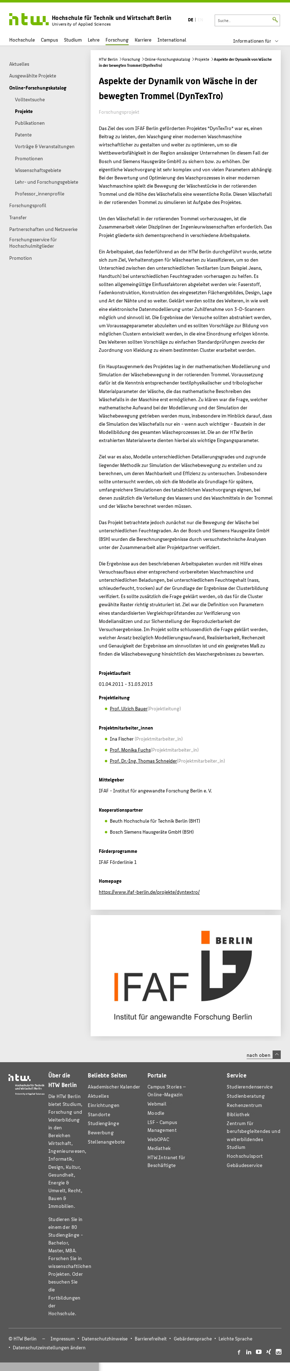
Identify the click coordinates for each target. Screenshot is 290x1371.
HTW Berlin (108, 59)
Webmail (156, 1103)
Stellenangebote (106, 1141)
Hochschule (22, 39)
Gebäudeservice (244, 1165)
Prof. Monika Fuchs (130, 749)
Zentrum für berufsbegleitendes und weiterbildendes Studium (253, 1134)
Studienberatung (245, 1096)
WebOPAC (158, 1139)
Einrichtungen (103, 1105)
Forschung (117, 39)
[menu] (260, 40)
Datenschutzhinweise (105, 1338)
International (171, 39)
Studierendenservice (250, 1086)
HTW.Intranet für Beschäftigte (166, 1161)
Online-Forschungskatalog (167, 59)
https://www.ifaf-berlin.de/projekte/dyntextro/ (149, 892)
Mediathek (159, 1148)
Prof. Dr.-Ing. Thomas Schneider (143, 760)
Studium (73, 39)
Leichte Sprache (235, 1338)
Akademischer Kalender (114, 1086)
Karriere (143, 39)
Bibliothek (238, 1114)
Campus (49, 39)
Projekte (202, 59)
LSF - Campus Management (162, 1126)
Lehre (94, 39)
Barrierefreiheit (151, 1338)
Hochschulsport (245, 1156)
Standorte (99, 1114)
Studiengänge (103, 1123)
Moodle (156, 1113)
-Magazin (167, 1090)
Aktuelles (98, 1096)
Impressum (62, 1338)
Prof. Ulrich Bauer (128, 708)
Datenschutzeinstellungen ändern (49, 1347)
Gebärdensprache (193, 1338)
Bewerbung (101, 1132)
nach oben (264, 1055)
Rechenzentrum (244, 1105)
